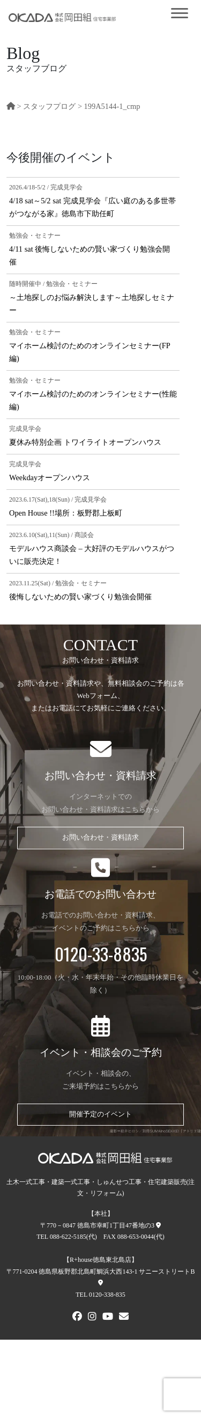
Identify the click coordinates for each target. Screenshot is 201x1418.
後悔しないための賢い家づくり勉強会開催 (80, 596)
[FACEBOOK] (77, 1317)
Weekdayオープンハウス (49, 477)
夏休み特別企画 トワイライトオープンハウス (85, 442)
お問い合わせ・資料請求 (100, 837)
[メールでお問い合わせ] (124, 1317)
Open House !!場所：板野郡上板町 (65, 513)
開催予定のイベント (100, 1114)
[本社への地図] (158, 1225)
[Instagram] (92, 1317)
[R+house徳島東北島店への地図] (100, 1283)
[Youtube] (107, 1317)
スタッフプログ (49, 106)
